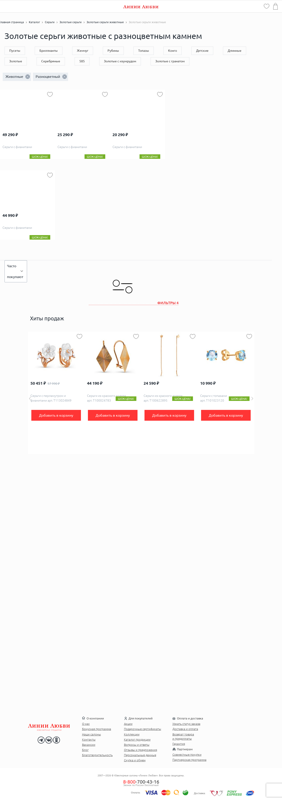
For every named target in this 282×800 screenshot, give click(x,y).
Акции (128, 723)
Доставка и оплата (185, 728)
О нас (86, 723)
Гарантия (178, 743)
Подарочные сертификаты (142, 728)
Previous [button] (30, 398)
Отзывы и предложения (140, 749)
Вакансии (88, 744)
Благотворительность (97, 755)
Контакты (89, 739)
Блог (85, 749)
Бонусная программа (96, 728)
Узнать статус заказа (186, 723)
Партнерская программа (189, 759)
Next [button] (252, 398)
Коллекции (132, 734)
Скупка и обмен (135, 760)
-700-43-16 (141, 781)
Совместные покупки (187, 754)
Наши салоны (91, 734)
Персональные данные (140, 755)
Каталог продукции (137, 739)
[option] (56, 393)
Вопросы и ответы (136, 744)
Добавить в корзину (56, 415)
